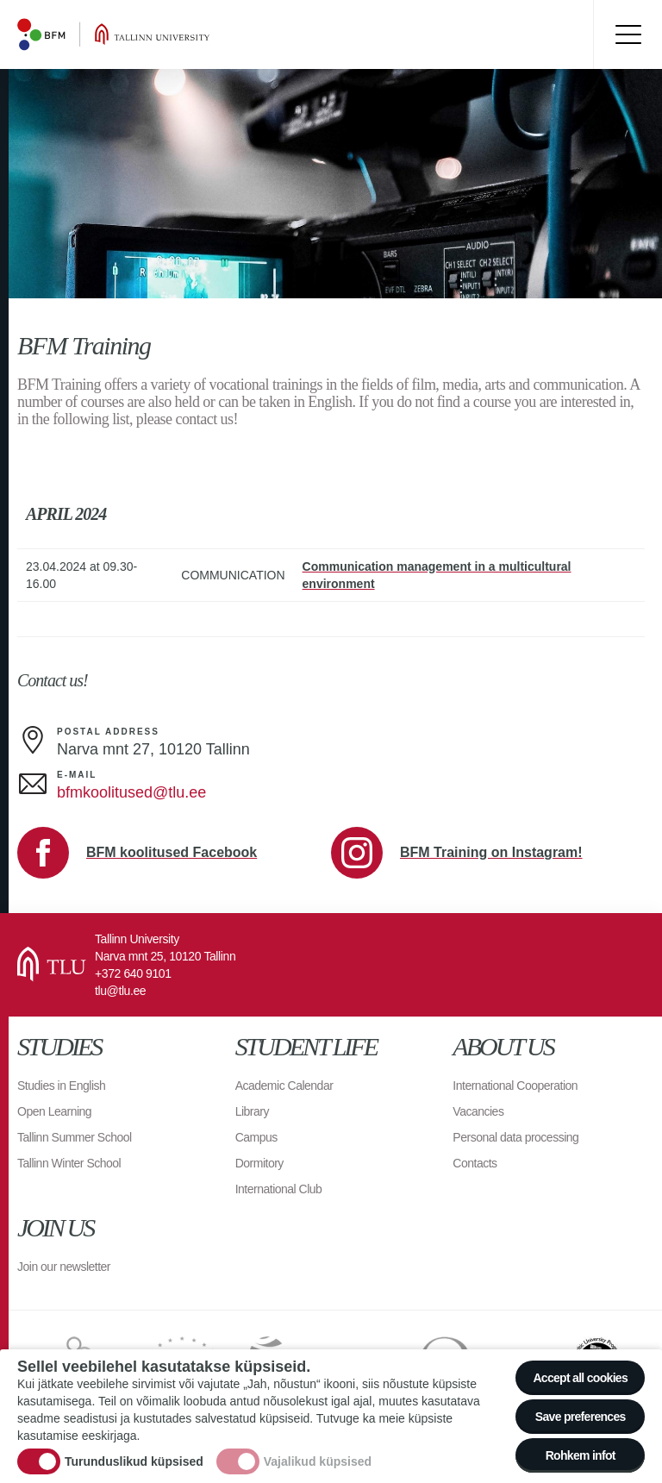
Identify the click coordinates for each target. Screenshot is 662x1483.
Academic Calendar (284, 1085)
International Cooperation (515, 1085)
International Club (278, 1189)
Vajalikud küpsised (318, 1461)
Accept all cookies (580, 1378)
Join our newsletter (63, 1266)
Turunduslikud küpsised (134, 1461)
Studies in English (61, 1085)
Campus (256, 1137)
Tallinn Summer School (74, 1137)
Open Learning (54, 1111)
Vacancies (478, 1111)
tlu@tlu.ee (120, 991)
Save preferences (580, 1417)
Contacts (474, 1163)
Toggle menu (627, 34)
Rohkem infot (580, 1455)
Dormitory (259, 1163)
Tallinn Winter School (69, 1163)
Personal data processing (515, 1137)
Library (252, 1111)
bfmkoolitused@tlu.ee (131, 792)
